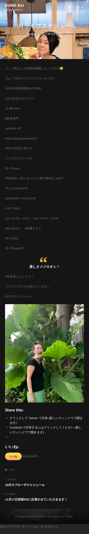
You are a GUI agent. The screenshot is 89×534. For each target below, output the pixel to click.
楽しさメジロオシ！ (44, 266)
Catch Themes (66, 516)
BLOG (11, 469)
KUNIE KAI (14, 5)
